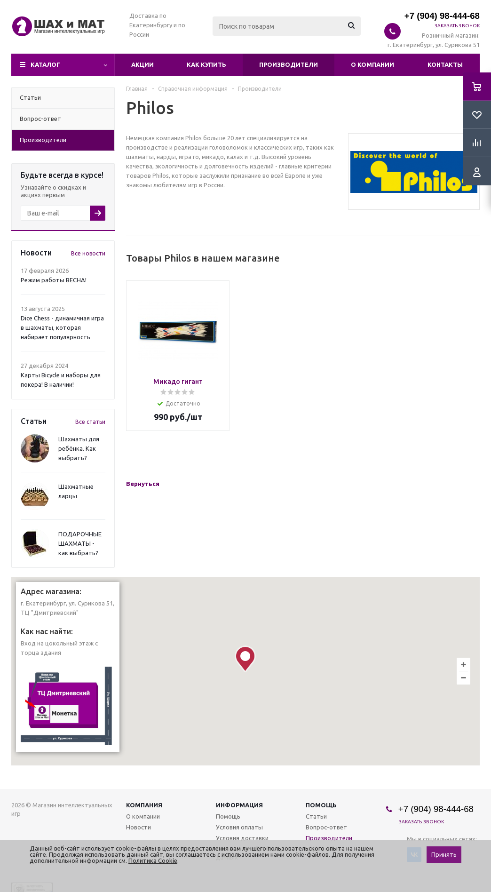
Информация (239, 805)
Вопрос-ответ (326, 827)
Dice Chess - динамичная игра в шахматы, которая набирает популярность (62, 327)
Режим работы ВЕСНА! (54, 280)
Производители (288, 64)
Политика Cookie (152, 860)
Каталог (45, 64)
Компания (144, 805)
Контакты (445, 64)
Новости (138, 827)
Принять (444, 854)
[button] (245, 658)
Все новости (88, 253)
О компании (372, 64)
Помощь (321, 805)
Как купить (206, 64)
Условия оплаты (239, 827)
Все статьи (90, 422)
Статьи (316, 816)
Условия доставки (242, 838)
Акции (142, 64)
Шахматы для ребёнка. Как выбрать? (78, 448)
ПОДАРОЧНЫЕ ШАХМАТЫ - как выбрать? (80, 543)
